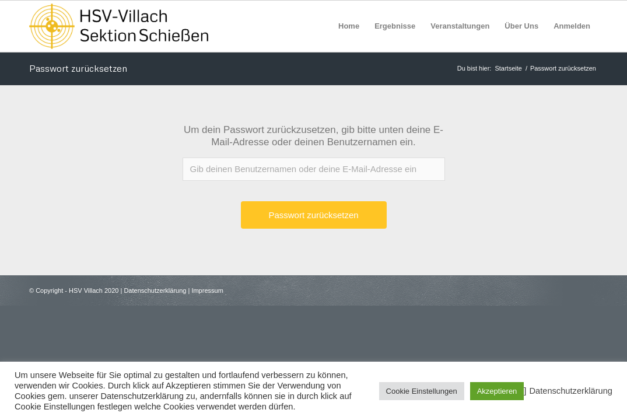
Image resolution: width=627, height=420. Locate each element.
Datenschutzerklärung (155, 290)
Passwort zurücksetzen (78, 68)
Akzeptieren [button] (497, 391)
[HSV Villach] (118, 26)
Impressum (207, 290)
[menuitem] (349, 26)
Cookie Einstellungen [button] (421, 391)
